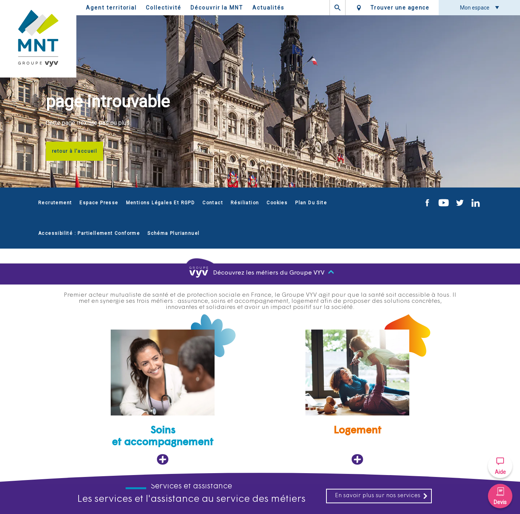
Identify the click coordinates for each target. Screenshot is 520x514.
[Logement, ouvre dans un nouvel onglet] (357, 397)
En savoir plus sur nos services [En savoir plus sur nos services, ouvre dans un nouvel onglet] (381, 496)
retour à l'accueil (74, 151)
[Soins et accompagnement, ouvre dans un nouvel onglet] (162, 397)
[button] (500, 466)
